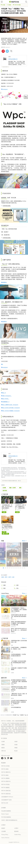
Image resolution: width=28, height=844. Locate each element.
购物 (20, 487)
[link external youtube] (11, 758)
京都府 (3, 744)
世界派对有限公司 (12, 59)
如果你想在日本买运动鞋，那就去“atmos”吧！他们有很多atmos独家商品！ (19, 688)
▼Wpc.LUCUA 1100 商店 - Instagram (10, 407)
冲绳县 (15, 747)
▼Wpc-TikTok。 (5, 398)
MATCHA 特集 (17, 4)
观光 (3, 588)
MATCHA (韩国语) (5, 778)
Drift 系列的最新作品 (16, 707)
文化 (16, 588)
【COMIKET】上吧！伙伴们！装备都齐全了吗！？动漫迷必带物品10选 (20, 507)
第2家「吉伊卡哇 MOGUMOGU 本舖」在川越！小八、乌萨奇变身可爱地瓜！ (19, 630)
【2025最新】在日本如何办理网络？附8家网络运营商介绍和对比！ (18, 662)
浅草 (10, 577)
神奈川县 (3, 750)
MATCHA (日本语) (5, 766)
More (24, 541)
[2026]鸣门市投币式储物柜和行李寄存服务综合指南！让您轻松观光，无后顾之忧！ (19, 702)
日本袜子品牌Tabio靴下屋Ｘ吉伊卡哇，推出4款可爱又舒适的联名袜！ (18, 616)
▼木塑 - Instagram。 (6, 395)
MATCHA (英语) (5, 769)
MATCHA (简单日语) (6, 790)
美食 (3, 585)
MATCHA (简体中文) (6, 781)
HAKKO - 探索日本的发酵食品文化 (9, 820)
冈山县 (15, 750)
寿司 (6, 577)
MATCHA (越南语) (5, 787)
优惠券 (9, 4)
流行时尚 (5, 490)
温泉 (3, 577)
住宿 (16, 585)
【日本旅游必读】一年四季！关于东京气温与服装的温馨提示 (7, 506)
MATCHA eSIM (4, 803)
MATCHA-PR (6, 529)
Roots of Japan (5, 814)
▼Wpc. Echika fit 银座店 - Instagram (10, 410)
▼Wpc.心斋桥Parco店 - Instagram (9, 404)
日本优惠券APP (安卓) (6, 800)
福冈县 (3, 747)
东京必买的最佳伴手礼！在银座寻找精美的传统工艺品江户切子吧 (7, 526)
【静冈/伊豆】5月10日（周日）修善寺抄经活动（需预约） (19, 694)
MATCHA (5, 509)
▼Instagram (4, 89)
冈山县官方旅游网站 (6, 811)
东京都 (3, 4)
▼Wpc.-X (3, 392)
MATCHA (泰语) (5, 775)
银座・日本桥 (12, 487)
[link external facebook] (2, 758)
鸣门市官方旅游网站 (6, 817)
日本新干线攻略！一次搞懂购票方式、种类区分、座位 (19, 648)
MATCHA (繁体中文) (6, 772)
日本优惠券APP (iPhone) (7, 796)
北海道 (15, 744)
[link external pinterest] (8, 758)
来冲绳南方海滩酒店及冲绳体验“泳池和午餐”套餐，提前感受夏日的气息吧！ (19, 681)
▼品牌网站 (4, 282)
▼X (2, 364)
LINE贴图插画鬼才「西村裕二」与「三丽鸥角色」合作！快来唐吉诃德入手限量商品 (19, 609)
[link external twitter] (5, 758)
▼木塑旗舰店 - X (5, 401)
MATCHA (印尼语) (5, 784)
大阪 (13, 577)
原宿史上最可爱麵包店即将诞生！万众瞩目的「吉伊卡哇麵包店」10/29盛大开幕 (19, 623)
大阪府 (15, 741)
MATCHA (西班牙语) (6, 793)
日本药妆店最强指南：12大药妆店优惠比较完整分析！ (18, 654)
